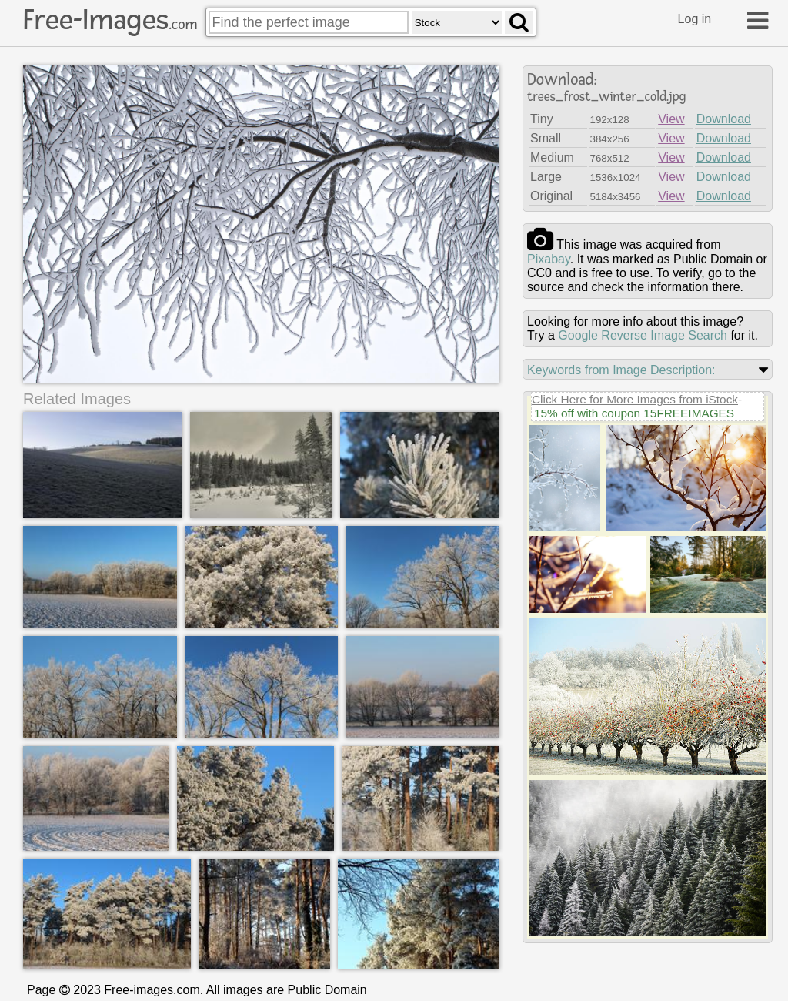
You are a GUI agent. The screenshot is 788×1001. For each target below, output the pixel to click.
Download (723, 119)
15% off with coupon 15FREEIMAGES (634, 413)
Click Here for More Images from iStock (635, 399)
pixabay (548, 259)
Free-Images (110, 20)
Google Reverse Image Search (642, 335)
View (671, 119)
